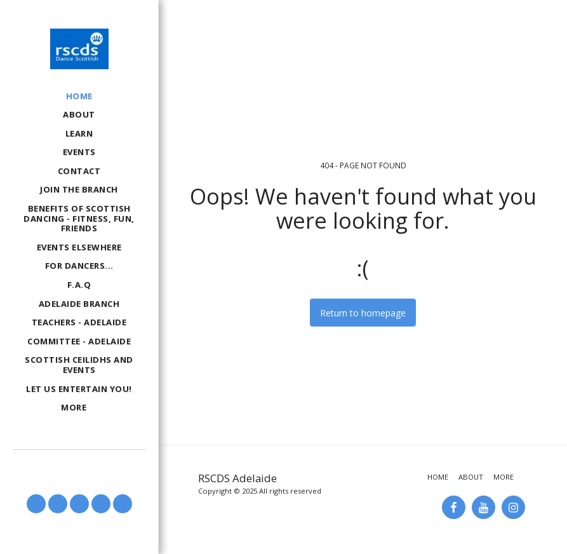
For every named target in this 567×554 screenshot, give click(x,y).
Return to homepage (363, 313)
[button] (36, 503)
